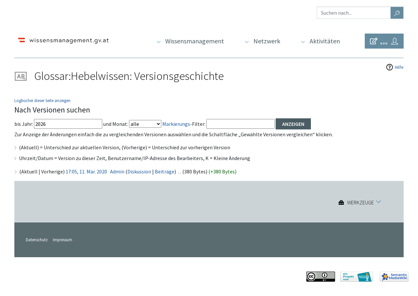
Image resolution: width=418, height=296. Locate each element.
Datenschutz (37, 239)
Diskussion (139, 171)
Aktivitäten (325, 41)
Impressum (62, 239)
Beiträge (164, 171)
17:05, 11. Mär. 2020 (86, 171)
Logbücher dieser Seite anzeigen (42, 100)
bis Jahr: (23, 124)
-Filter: (183, 124)
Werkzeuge (360, 202)
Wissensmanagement (194, 41)
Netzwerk (266, 41)
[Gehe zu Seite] (397, 13)
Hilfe (399, 67)
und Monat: (115, 124)
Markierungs (176, 124)
